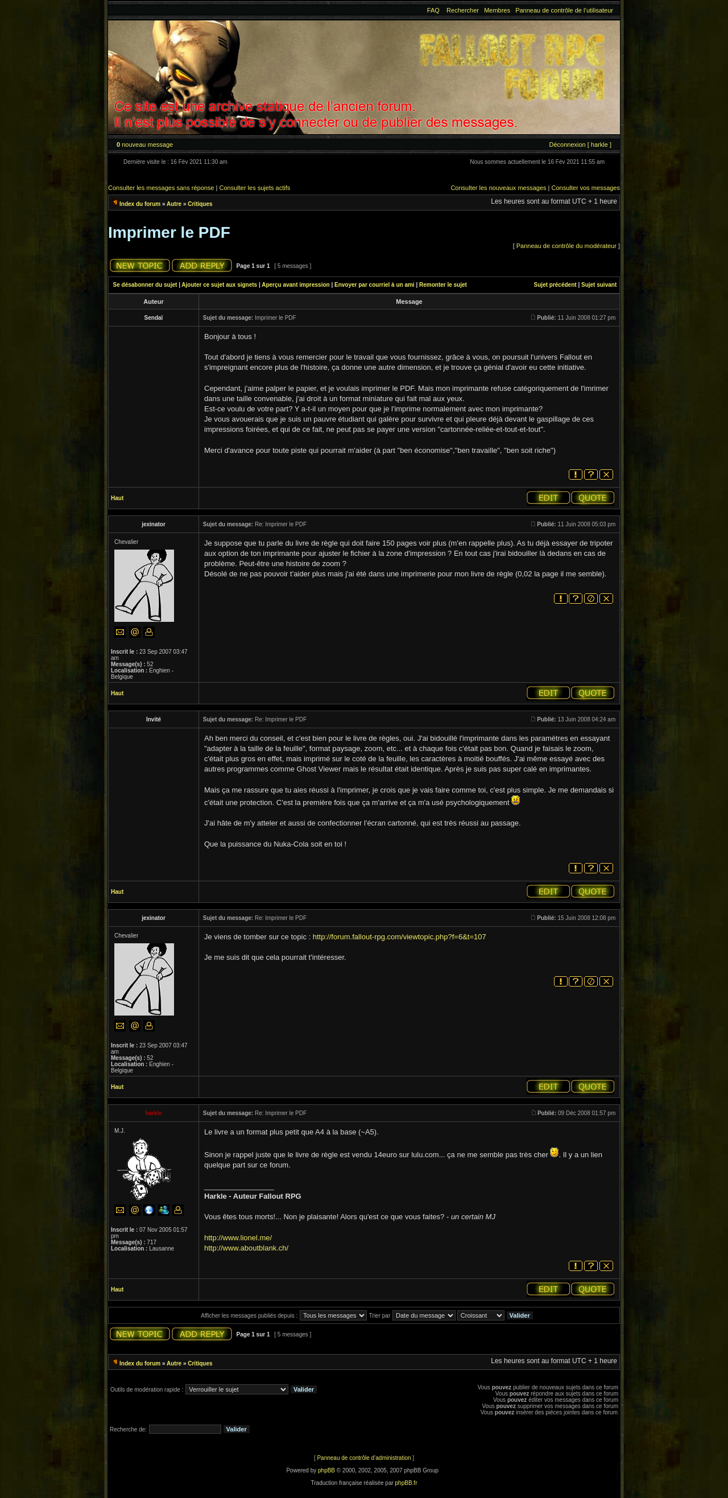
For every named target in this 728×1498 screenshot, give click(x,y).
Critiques (200, 204)
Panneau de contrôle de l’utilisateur (564, 10)
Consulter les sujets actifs (254, 187)
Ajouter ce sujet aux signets (219, 285)
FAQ (433, 10)
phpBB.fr (406, 1483)
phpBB (326, 1470)
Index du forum (139, 204)
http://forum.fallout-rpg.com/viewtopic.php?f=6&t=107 (399, 936)
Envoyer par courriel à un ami (374, 285)
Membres (497, 10)
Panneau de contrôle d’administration (364, 1458)
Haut (117, 498)
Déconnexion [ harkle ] (580, 144)
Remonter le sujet (443, 285)
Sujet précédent (555, 285)
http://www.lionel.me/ (238, 1237)
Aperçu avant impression (295, 285)
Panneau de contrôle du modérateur (566, 245)
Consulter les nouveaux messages (498, 187)
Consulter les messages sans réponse (161, 187)
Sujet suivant (599, 285)
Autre (174, 204)
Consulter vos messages (586, 187)
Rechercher (462, 10)
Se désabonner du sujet (145, 285)
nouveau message (145, 144)
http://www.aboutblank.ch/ (246, 1248)
